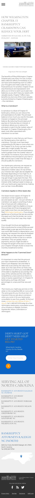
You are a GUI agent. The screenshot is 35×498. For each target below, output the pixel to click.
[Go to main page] (26, 4)
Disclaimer (22, 493)
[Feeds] (17, 487)
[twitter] (22, 487)
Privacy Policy (5, 493)
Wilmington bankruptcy (14, 212)
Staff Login (31, 493)
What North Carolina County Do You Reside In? (14, 349)
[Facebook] (12, 487)
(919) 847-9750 (9, 449)
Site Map (14, 493)
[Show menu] (3, 4)
